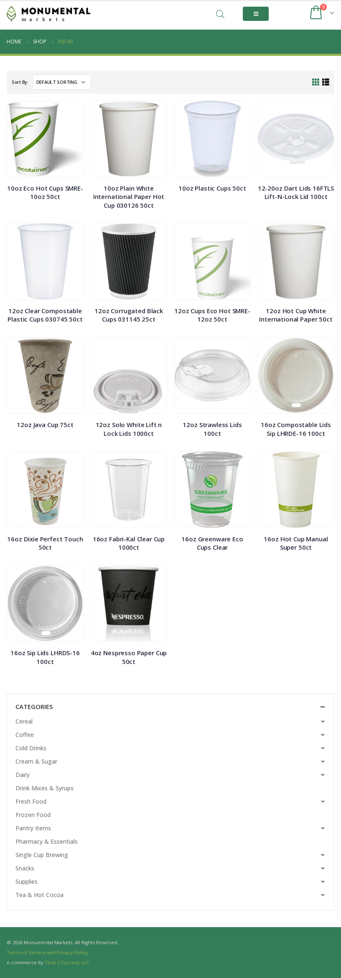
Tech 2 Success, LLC (67, 962)
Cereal (24, 721)
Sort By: (20, 82)
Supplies (26, 881)
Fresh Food (30, 801)
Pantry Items (33, 828)
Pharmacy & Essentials (46, 841)
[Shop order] (62, 82)
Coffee (24, 735)
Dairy (22, 775)
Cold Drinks (30, 748)
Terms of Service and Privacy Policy (47, 952)
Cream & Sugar (36, 761)
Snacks (24, 868)
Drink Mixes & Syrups (44, 788)
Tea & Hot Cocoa (39, 895)
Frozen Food (33, 815)
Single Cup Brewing (41, 855)
